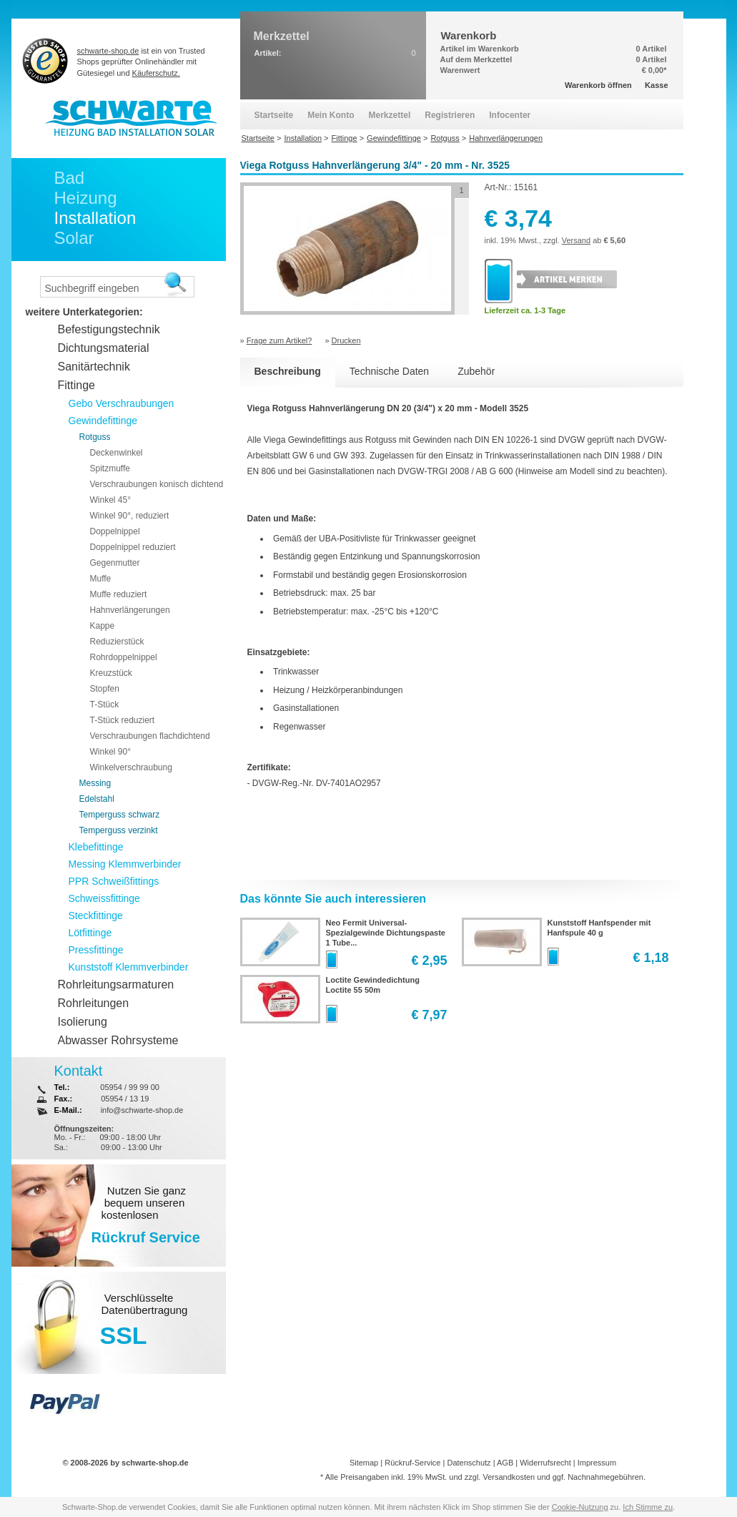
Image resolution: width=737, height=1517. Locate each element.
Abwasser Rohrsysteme (118, 1040)
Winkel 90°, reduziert (129, 516)
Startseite (274, 115)
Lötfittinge (90, 932)
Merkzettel (390, 115)
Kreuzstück (111, 673)
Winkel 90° (111, 752)
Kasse (656, 85)
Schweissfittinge (104, 898)
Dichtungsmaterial (103, 348)
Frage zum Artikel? (279, 340)
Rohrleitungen (93, 1003)
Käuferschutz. (156, 73)
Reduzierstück (117, 642)
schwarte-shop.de (108, 50)
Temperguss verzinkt (118, 830)
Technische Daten (389, 371)
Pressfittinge (96, 950)
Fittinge (76, 385)
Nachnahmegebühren (605, 1477)
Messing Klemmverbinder (125, 864)
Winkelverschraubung (131, 767)
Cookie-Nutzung (580, 1507)
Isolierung (82, 1022)
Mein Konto (330, 115)
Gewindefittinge (103, 420)
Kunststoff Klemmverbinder (129, 967)
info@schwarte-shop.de (142, 1110)
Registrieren (450, 115)
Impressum (597, 1462)
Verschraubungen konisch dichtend (157, 484)
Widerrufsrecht (545, 1462)
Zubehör (476, 371)
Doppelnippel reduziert (133, 547)
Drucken (346, 340)
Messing (95, 783)
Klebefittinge (96, 847)
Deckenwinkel (116, 453)
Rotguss (95, 437)
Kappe (102, 626)
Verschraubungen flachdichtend (150, 736)
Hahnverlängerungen (130, 610)
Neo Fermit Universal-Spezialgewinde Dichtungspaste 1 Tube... (385, 932)
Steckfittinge (96, 915)
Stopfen (104, 689)
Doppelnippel (115, 531)
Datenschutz (468, 1462)
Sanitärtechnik (94, 366)
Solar (74, 237)
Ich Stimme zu (648, 1507)
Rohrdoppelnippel (123, 657)
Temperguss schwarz (119, 815)
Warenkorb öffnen (598, 85)
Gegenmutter (115, 563)
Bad (69, 177)
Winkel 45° (111, 500)
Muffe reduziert (118, 594)
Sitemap (364, 1462)
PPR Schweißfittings (114, 881)
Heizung (85, 197)
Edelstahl (96, 799)
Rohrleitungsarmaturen (116, 984)
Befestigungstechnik (109, 329)
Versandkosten (509, 1477)
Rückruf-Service (412, 1462)
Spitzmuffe (110, 468)
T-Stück (104, 704)
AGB (505, 1462)
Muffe (101, 579)
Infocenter (509, 115)
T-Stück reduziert (122, 720)
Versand (576, 240)
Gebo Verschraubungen (121, 403)
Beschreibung (287, 371)
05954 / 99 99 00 (129, 1087)
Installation (95, 217)
